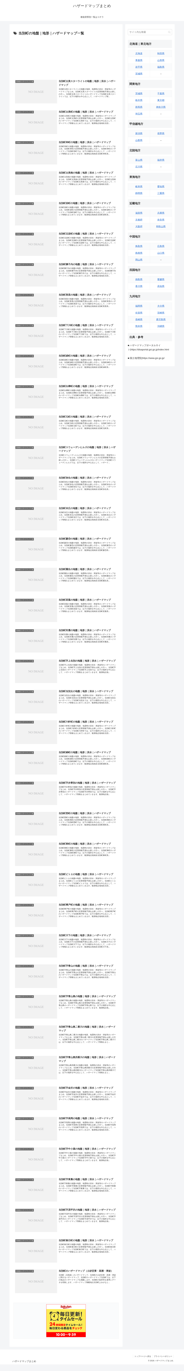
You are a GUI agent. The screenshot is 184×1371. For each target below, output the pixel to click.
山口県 (160, 253)
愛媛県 (160, 279)
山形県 (160, 60)
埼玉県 (138, 113)
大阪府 (138, 226)
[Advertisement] (66, 56)
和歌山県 (161, 226)
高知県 (160, 286)
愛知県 (160, 186)
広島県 (160, 246)
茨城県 (138, 93)
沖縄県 (160, 326)
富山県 (138, 160)
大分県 (160, 306)
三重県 (160, 193)
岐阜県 (138, 186)
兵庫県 (160, 213)
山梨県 (138, 140)
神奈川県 (161, 107)
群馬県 (138, 107)
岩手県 (138, 67)
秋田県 (160, 53)
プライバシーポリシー (163, 1356)
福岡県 (138, 306)
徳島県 (138, 279)
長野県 (160, 133)
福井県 (160, 160)
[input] (150, 32)
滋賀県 (138, 213)
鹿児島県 (161, 319)
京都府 (138, 219)
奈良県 (160, 219)
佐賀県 (138, 312)
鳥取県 (138, 246)
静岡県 (138, 193)
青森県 (138, 60)
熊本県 (138, 326)
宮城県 (138, 73)
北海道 (138, 53)
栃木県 (138, 100)
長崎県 (138, 319)
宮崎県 (160, 312)
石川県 (138, 166)
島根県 (138, 253)
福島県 (160, 67)
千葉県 (160, 93)
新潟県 (138, 133)
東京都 (160, 100)
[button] (169, 32)
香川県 (138, 286)
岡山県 (138, 259)
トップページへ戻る (142, 1356)
